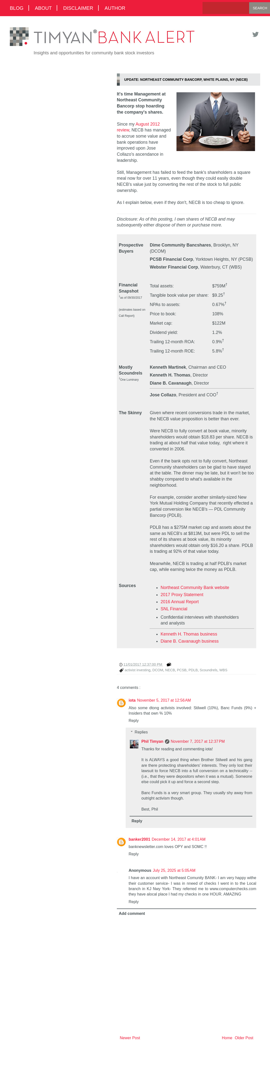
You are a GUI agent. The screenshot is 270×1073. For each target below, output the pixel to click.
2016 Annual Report (180, 601)
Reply (134, 721)
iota (132, 700)
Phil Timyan (152, 741)
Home (227, 1038)
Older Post (244, 1038)
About (43, 8)
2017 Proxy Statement (182, 594)
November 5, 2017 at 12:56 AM (164, 700)
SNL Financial (174, 608)
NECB (170, 670)
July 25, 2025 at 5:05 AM (174, 870)
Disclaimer (78, 8)
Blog (17, 8)
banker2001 (139, 839)
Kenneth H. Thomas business (189, 634)
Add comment (132, 913)
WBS (223, 670)
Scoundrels (208, 670)
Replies (141, 732)
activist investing (137, 670)
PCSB (182, 670)
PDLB (193, 670)
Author (115, 8)
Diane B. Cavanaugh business (190, 641)
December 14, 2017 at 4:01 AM (178, 839)
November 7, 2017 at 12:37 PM (198, 741)
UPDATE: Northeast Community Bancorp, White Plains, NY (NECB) (186, 80)
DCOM (157, 670)
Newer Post (130, 1038)
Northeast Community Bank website (195, 587)
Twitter (255, 34)
